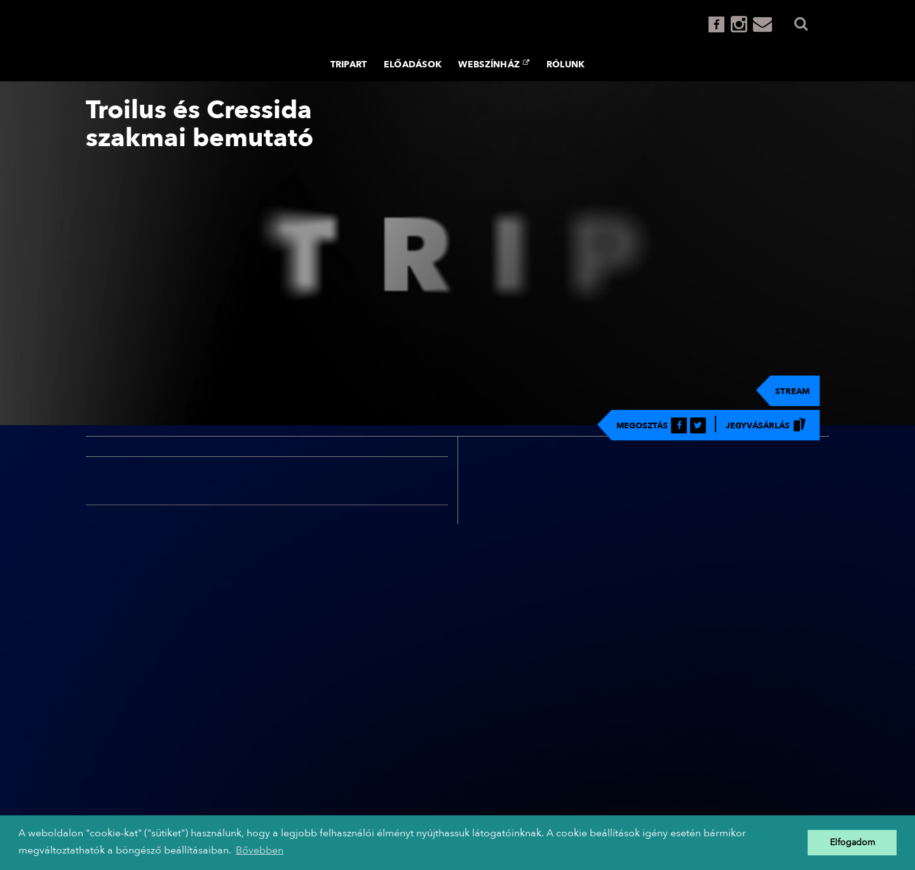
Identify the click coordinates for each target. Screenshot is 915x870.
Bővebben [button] (259, 850)
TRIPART (348, 64)
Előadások (413, 64)
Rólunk (565, 64)
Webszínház (493, 64)
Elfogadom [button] (852, 842)
